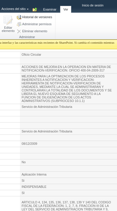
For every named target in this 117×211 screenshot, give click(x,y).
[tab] (50, 6)
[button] (8, 24)
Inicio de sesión (93, 5)
